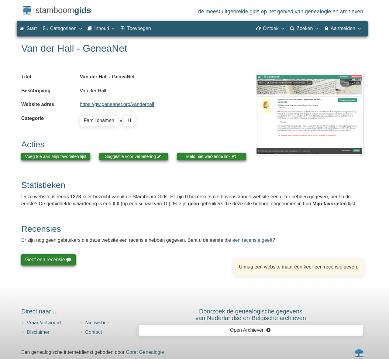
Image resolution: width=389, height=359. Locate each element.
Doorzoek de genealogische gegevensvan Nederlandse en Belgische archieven (250, 314)
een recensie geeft (252, 240)
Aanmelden (342, 28)
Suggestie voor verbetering (133, 156)
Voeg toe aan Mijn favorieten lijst (56, 156)
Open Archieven (250, 330)
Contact (93, 332)
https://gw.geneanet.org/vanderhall (117, 104)
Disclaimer (38, 332)
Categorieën (62, 28)
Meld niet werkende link (211, 156)
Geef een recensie (48, 259)
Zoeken (304, 28)
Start (28, 28)
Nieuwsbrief (98, 322)
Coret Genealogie (145, 352)
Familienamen (99, 120)
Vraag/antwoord (44, 322)
